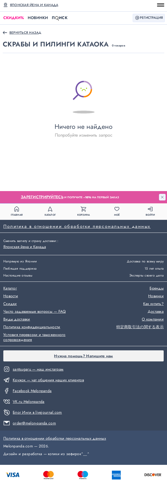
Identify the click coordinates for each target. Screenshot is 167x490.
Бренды (157, 288)
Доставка (156, 311)
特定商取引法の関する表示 (140, 327)
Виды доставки (16, 319)
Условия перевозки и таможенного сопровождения (34, 337)
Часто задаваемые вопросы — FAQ (34, 311)
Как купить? (153, 303)
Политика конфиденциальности (31, 327)
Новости (10, 296)
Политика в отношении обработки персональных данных (77, 226)
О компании (153, 319)
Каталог (10, 288)
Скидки (13, 18)
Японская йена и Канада (34, 4)
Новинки (38, 17)
